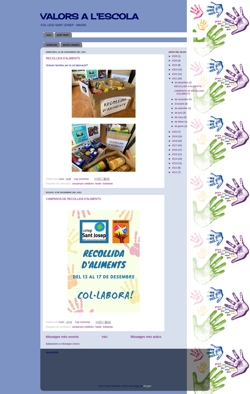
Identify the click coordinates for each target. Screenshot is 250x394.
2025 (175, 60)
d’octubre (180, 103)
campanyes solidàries (83, 183)
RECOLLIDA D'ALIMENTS (63, 58)
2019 (175, 136)
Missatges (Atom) (70, 344)
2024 (175, 65)
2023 (175, 69)
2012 (175, 167)
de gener (179, 126)
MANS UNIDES (71, 44)
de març (179, 117)
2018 (175, 141)
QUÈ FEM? (63, 35)
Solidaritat (108, 183)
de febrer (180, 121)
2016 (175, 150)
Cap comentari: (82, 179)
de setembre (181, 108)
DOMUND (51, 44)
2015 (175, 154)
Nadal (98, 183)
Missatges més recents (62, 337)
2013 (175, 163)
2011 (175, 172)
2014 (175, 159)
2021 (175, 78)
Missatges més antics (146, 337)
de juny (179, 112)
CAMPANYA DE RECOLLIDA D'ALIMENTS (73, 199)
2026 (175, 56)
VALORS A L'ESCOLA (89, 16)
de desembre (182, 82)
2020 (175, 131)
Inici (48, 35)
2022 (175, 74)
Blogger (147, 386)
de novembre (182, 99)
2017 (175, 145)
